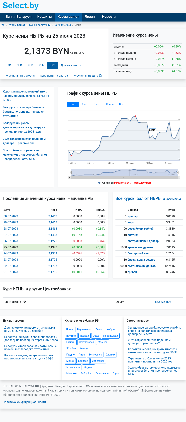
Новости (109, 17)
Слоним (110, 354)
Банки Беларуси (19, 17)
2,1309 (53, 253)
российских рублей (140, 228)
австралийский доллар (143, 241)
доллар (132, 216)
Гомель (70, 342)
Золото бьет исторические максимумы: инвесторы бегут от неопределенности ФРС (25, 155)
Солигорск (98, 360)
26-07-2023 (11, 241)
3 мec (84, 104)
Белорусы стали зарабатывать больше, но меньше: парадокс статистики (24, 112)
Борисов (83, 360)
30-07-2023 (11, 216)
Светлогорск (86, 342)
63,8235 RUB (163, 302)
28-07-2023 (11, 228)
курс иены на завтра (54, 75)
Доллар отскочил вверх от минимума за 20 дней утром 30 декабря (29, 329)
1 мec (72, 104)
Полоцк (84, 335)
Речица (84, 348)
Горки (116, 373)
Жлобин (71, 348)
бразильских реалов (141, 259)
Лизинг (90, 17)
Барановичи (84, 329)
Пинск (99, 329)
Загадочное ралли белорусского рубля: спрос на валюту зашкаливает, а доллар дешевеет (154, 331)
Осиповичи (102, 373)
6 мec (97, 104)
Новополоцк (110, 335)
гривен (132, 272)
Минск (70, 360)
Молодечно (73, 367)
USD (8, 65)
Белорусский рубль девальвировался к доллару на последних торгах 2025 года (24, 127)
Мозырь (102, 342)
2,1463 (53, 216)
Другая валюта (71, 65)
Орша (96, 335)
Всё (121, 104)
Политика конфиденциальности (24, 402)
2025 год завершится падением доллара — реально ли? (149, 341)
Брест (69, 329)
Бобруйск (86, 373)
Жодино (88, 367)
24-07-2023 (11, 253)
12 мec (109, 104)
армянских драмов (140, 247)
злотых (133, 235)
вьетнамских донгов (142, 266)
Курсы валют (68, 17)
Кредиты (44, 17)
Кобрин (111, 329)
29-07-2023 (11, 222)
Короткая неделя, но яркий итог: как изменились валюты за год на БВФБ (26, 96)
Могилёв (71, 373)
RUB (30, 65)
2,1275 (53, 241)
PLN (41, 65)
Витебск (71, 335)
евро (131, 222)
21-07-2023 (11, 272)
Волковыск (95, 354)
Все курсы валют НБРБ (148, 198)
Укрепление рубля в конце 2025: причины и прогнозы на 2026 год (150, 360)
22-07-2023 (11, 266)
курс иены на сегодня (20, 75)
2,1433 (53, 235)
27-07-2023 (11, 235)
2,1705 (53, 259)
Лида (82, 354)
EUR (19, 65)
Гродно (70, 354)
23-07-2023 (11, 259)
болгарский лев (138, 253)
